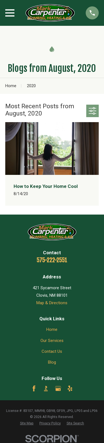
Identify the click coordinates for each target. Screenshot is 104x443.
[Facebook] (34, 388)
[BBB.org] (46, 388)
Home (51, 329)
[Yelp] (70, 388)
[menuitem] (27, 423)
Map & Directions (51, 302)
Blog (52, 362)
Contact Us (52, 351)
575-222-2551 (52, 260)
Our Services (52, 340)
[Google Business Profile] (58, 388)
